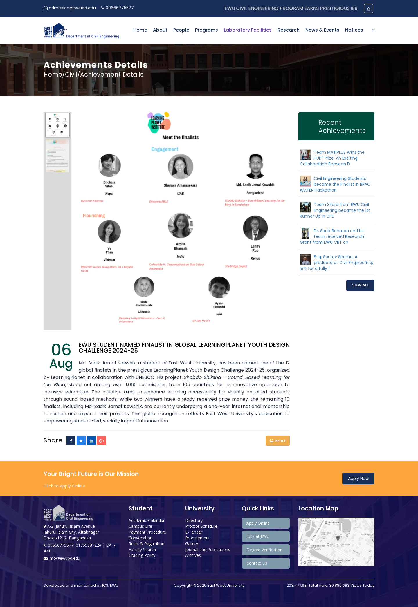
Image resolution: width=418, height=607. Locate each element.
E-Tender (193, 532)
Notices (354, 30)
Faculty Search (142, 549)
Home (140, 30)
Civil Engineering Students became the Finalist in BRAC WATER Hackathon (335, 184)
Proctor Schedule (201, 526)
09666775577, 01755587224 (73, 545)
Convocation (140, 538)
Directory (194, 520)
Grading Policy (142, 555)
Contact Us (256, 563)
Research (289, 30)
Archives (193, 555)
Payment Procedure (147, 532)
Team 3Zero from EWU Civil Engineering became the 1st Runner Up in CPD (335, 210)
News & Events (322, 30)
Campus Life (140, 526)
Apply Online (258, 523)
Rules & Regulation (146, 543)
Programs (206, 30)
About (160, 30)
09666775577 (117, 8)
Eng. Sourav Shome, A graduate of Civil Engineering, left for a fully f (336, 262)
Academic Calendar (147, 520)
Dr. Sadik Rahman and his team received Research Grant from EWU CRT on (332, 236)
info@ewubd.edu (62, 558)
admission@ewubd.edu (70, 8)
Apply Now (358, 478)
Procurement (197, 538)
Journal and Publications (207, 549)
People (181, 30)
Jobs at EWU (258, 536)
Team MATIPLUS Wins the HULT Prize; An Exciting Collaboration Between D (332, 158)
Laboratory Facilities (248, 30)
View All (360, 285)
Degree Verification (264, 549)
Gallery (191, 543)
